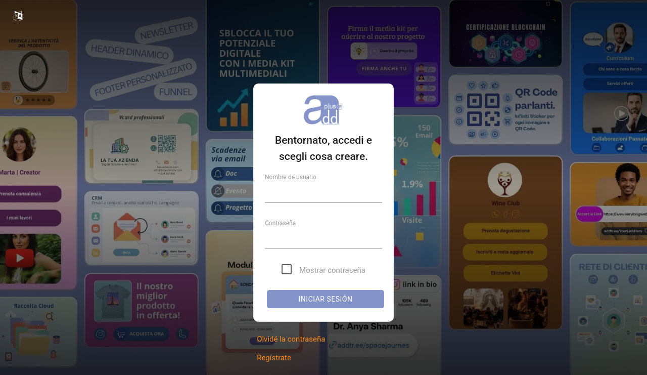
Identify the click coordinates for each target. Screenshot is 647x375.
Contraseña (280, 223)
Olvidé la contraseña (291, 339)
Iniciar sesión (326, 299)
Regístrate (274, 357)
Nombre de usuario (290, 177)
